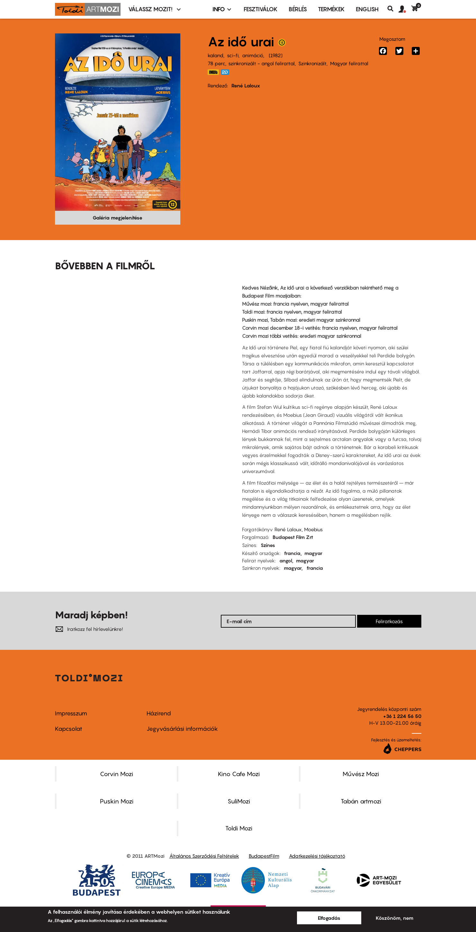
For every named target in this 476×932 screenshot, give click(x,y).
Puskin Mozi (116, 801)
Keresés (393, 8)
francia (292, 553)
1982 (275, 55)
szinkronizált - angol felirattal (261, 63)
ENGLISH (367, 9)
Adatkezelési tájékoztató (317, 856)
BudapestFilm (264, 856)
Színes (268, 545)
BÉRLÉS (298, 9)
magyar (313, 553)
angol (285, 560)
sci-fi (232, 55)
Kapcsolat (68, 728)
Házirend (159, 713)
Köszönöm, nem (394, 918)
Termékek (331, 9)
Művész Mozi (361, 773)
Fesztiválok (261, 9)
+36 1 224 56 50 (402, 716)
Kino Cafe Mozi (239, 773)
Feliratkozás (389, 621)
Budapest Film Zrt (293, 537)
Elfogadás (329, 918)
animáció (252, 55)
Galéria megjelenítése (117, 217)
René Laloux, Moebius (298, 529)
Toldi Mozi (238, 828)
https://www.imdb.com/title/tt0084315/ (213, 72)
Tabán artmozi (361, 801)
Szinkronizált (312, 63)
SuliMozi (239, 801)
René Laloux (245, 85)
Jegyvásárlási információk (182, 728)
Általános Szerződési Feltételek (204, 856)
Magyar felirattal (349, 63)
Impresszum (71, 713)
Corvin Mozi (116, 773)
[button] (405, 9)
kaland (215, 55)
